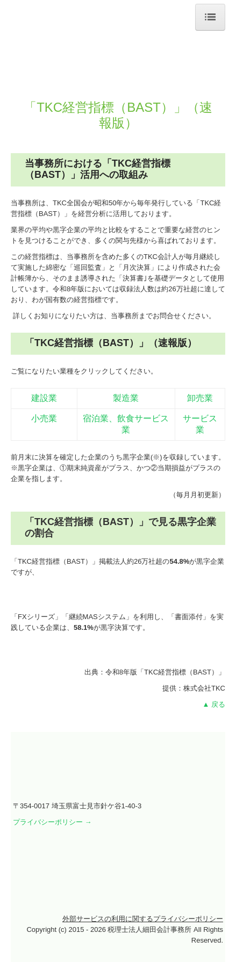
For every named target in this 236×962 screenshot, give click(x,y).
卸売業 (200, 398)
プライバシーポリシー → (52, 822)
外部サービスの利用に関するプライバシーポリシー (142, 919)
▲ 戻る (214, 704)
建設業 (44, 398)
